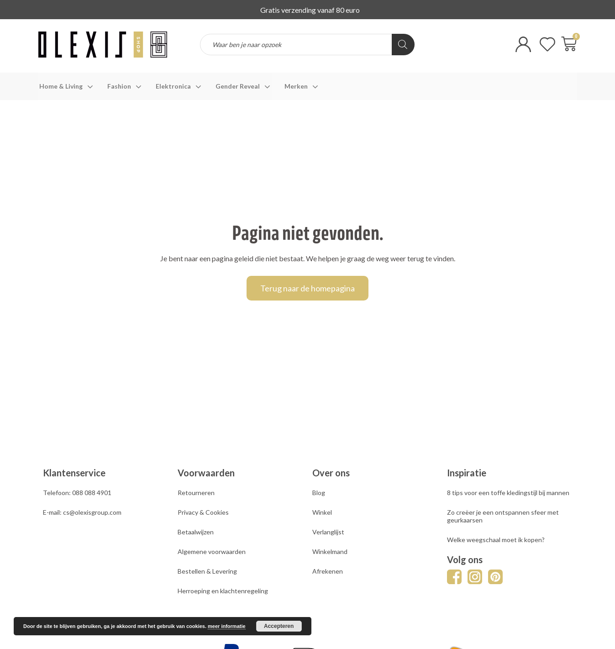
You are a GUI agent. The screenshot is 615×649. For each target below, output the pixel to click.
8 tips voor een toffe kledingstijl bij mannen (508, 492)
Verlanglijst (328, 532)
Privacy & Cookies (203, 512)
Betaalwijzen (196, 532)
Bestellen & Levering (207, 571)
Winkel (322, 512)
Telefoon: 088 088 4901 (77, 492)
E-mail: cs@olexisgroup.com (82, 512)
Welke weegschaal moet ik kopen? (496, 539)
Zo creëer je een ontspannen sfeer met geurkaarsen (503, 516)
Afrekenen (327, 571)
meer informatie (227, 626)
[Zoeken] (403, 44)
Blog (318, 492)
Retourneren (196, 492)
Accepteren (279, 626)
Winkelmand (329, 551)
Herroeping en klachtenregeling (223, 591)
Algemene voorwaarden (212, 551)
